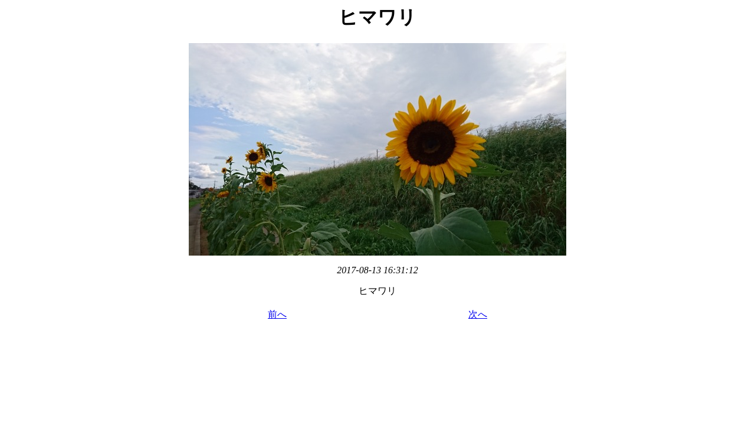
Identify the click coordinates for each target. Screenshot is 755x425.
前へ (277, 314)
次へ (477, 314)
